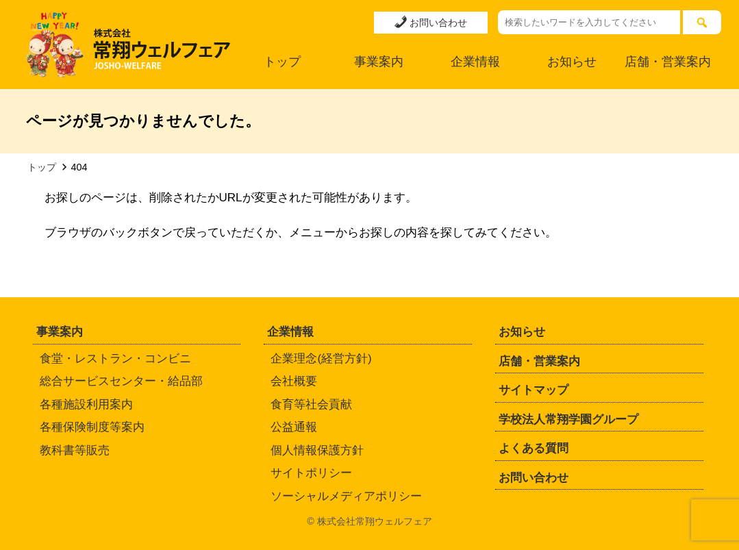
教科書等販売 (75, 450)
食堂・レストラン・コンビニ (115, 358)
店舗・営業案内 (668, 61)
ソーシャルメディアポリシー (346, 496)
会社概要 (294, 381)
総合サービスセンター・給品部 (121, 381)
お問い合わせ (431, 22)
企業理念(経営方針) (321, 358)
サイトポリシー (311, 472)
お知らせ (572, 61)
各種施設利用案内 (86, 404)
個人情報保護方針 (317, 450)
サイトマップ (533, 390)
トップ (282, 61)
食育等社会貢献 (311, 404)
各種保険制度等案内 (92, 427)
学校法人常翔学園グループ (568, 419)
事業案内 (378, 61)
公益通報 (294, 427)
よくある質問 (533, 448)
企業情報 (475, 61)
